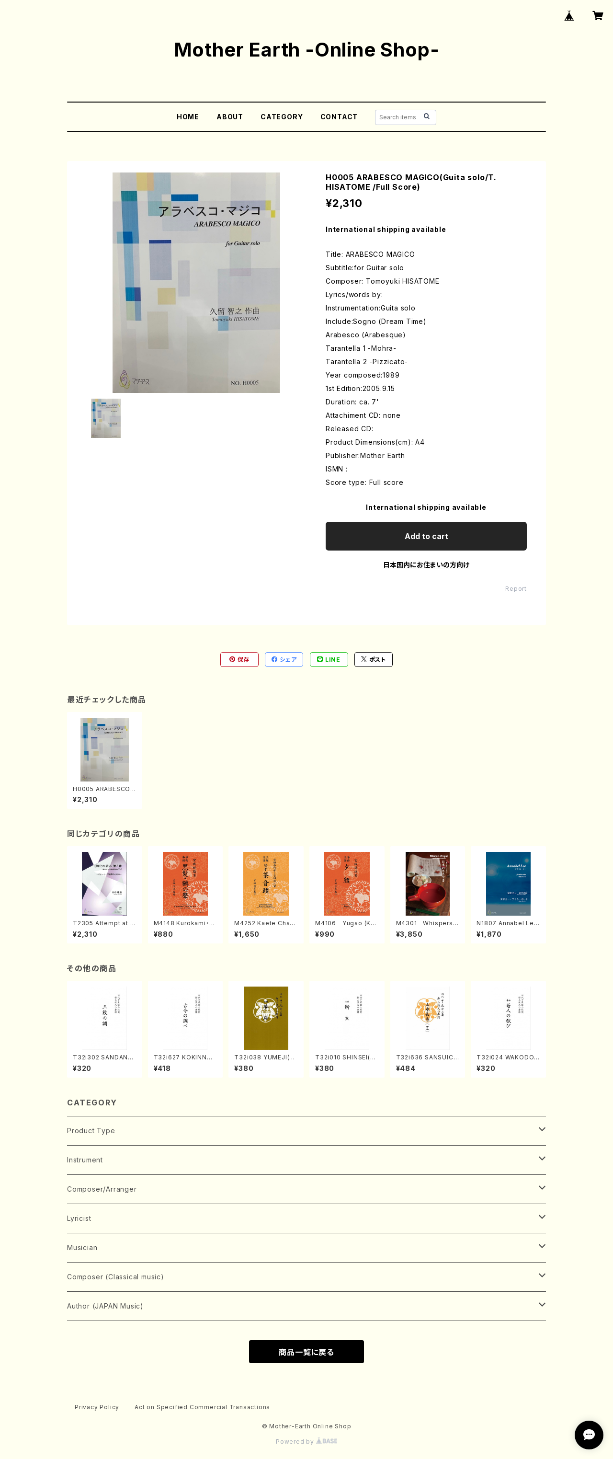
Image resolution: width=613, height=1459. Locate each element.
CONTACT (339, 117)
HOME (188, 117)
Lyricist (79, 1218)
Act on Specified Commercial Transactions (202, 1407)
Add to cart (426, 536)
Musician (82, 1247)
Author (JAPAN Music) (105, 1306)
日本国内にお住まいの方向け (426, 565)
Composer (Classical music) (115, 1277)
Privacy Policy (97, 1407)
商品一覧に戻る (306, 1352)
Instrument (85, 1160)
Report (516, 588)
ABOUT (229, 117)
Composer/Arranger (102, 1189)
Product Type (91, 1130)
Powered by (306, 1441)
